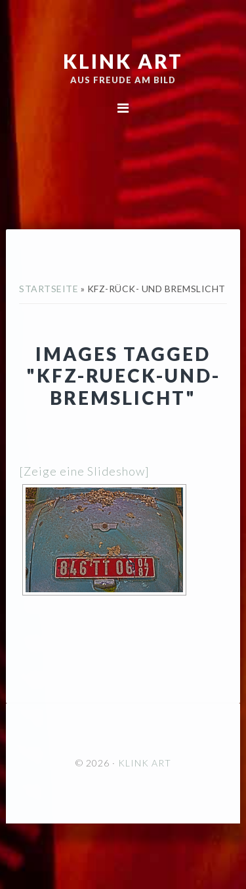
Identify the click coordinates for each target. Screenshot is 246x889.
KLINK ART (123, 61)
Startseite (48, 288)
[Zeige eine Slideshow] (84, 471)
